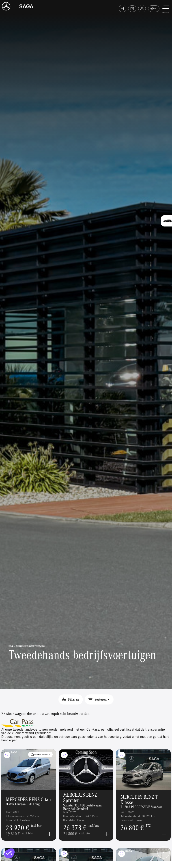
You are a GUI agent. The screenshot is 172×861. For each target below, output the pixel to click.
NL (153, 9)
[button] (165, 8)
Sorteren (97, 699)
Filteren (70, 699)
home (11, 646)
